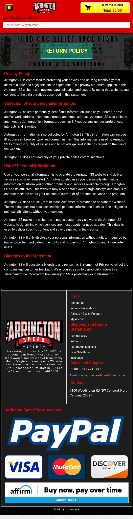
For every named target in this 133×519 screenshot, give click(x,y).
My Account (79, 321)
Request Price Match (85, 309)
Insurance (77, 362)
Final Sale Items (81, 356)
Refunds (76, 344)
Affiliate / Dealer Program (88, 315)
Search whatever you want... (23, 18)
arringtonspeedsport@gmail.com (104, 379)
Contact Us (78, 303)
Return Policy (80, 338)
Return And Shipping (84, 350)
